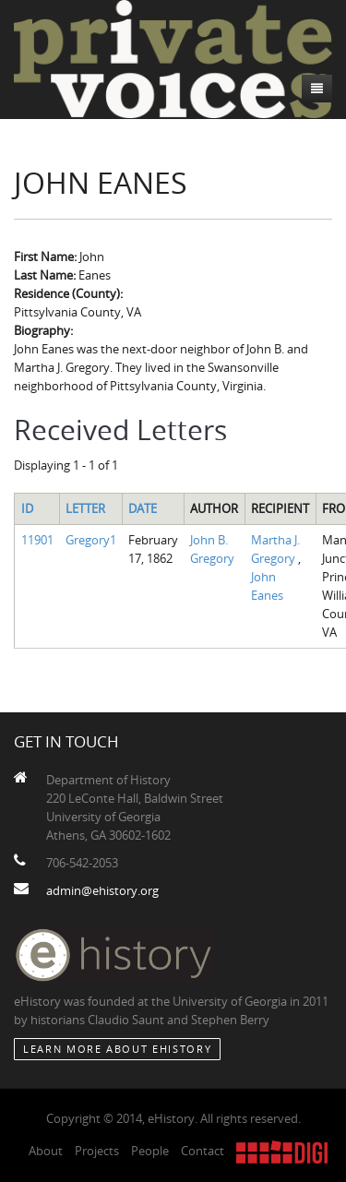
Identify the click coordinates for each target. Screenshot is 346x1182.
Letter (85, 508)
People (150, 1150)
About (46, 1150)
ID (27, 508)
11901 (37, 539)
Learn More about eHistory (117, 1049)
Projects (97, 1150)
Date (142, 508)
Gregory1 (91, 539)
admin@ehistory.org (102, 890)
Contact (202, 1150)
